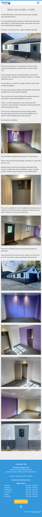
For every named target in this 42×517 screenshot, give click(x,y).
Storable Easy (36, 512)
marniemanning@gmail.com (21, 480)
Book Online (21, 501)
